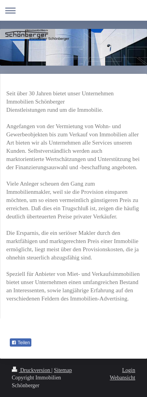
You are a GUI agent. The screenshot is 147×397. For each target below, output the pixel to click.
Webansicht (122, 378)
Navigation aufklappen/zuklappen (73, 10)
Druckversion (31, 370)
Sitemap (63, 370)
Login (128, 370)
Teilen (20, 342)
